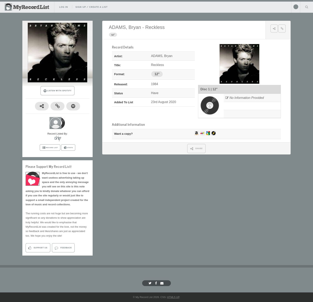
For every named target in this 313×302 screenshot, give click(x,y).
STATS (68, 147)
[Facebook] (156, 283)
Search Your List (306, 7)
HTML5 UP (173, 297)
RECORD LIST (50, 147)
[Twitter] (151, 283)
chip (57, 138)
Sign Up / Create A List (91, 7)
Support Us (37, 248)
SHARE (196, 148)
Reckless (155, 27)
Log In (63, 7)
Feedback (63, 248)
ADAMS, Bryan (125, 27)
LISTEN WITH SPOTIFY (58, 90)
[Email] (162, 283)
